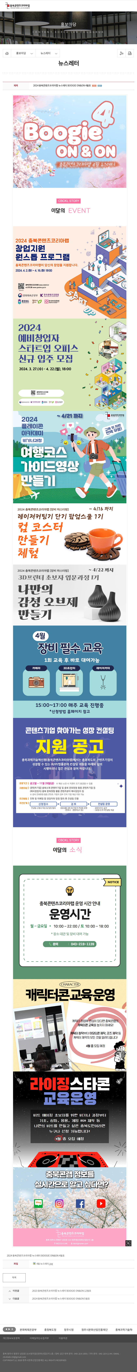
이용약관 (63, 1338)
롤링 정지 (12, 1329)
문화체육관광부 (28, 1329)
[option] (28, 1330)
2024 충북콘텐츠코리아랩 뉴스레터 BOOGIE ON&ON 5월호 (61, 1299)
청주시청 (68, 1329)
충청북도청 (50, 1329)
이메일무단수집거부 (39, 1338)
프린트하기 (129, 53)
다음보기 (9, 1329)
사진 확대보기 (128, 1243)
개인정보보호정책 (11, 1338)
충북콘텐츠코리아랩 (6, 4)
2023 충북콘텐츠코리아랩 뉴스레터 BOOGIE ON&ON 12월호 (61, 1291)
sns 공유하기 (121, 53)
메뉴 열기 (129, 5)
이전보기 (6, 1329)
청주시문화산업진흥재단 (94, 1329)
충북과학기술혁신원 (126, 1329)
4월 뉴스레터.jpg (43, 1264)
